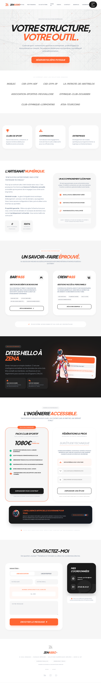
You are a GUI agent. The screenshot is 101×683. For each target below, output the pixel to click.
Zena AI (52, 4)
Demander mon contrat (26, 491)
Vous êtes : (15, 568)
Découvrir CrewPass (74, 306)
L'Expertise (20, 4)
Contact (67, 4)
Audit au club (93, 4)
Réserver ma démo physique (50, 60)
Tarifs (59, 4)
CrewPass (85, 4)
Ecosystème (43, 4)
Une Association (22, 574)
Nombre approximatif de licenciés (34, 589)
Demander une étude (74, 491)
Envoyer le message (33, 622)
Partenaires (31, 4)
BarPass (76, 4)
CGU (47, 669)
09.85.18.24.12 (83, 587)
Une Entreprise (46, 574)
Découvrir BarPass (27, 308)
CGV (54, 669)
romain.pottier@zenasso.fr (85, 578)
